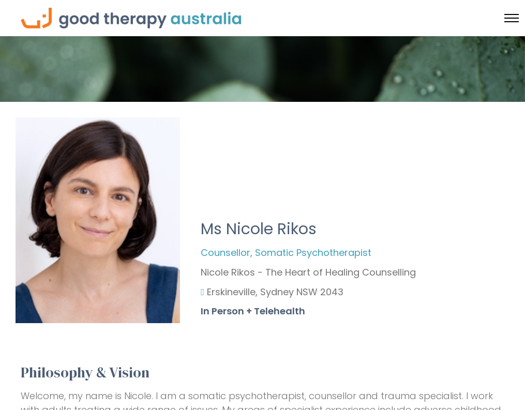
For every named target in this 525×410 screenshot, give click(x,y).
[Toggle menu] (511, 18)
